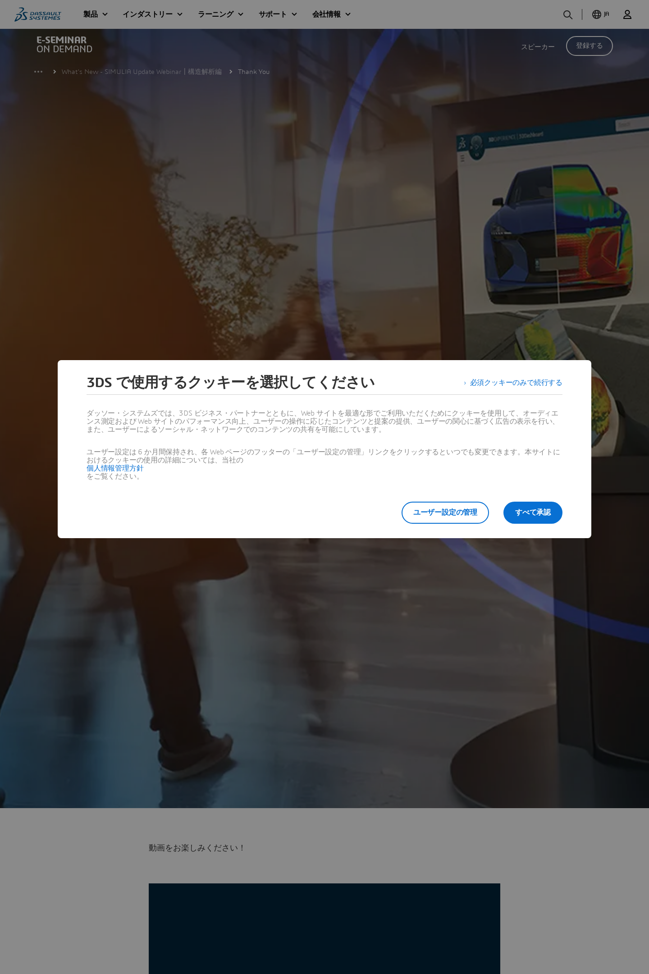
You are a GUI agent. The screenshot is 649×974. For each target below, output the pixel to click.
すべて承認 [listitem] (533, 512)
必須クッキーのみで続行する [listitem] (516, 382)
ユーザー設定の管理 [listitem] (445, 512)
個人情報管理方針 (115, 468)
